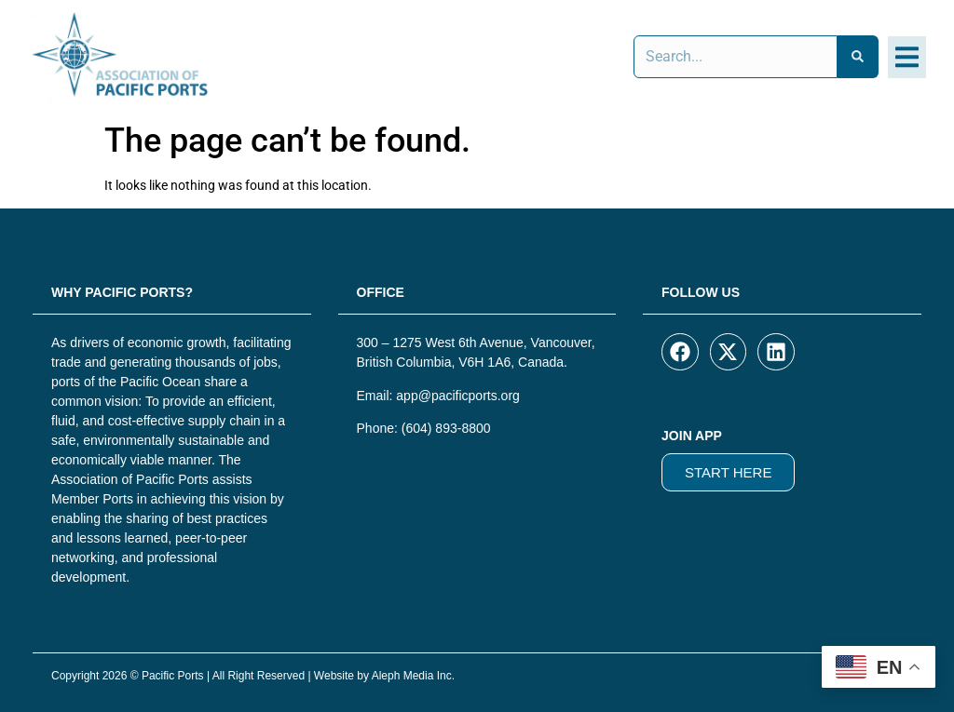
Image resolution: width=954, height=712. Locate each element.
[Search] (858, 56)
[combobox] (736, 56)
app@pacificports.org (458, 395)
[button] (907, 57)
